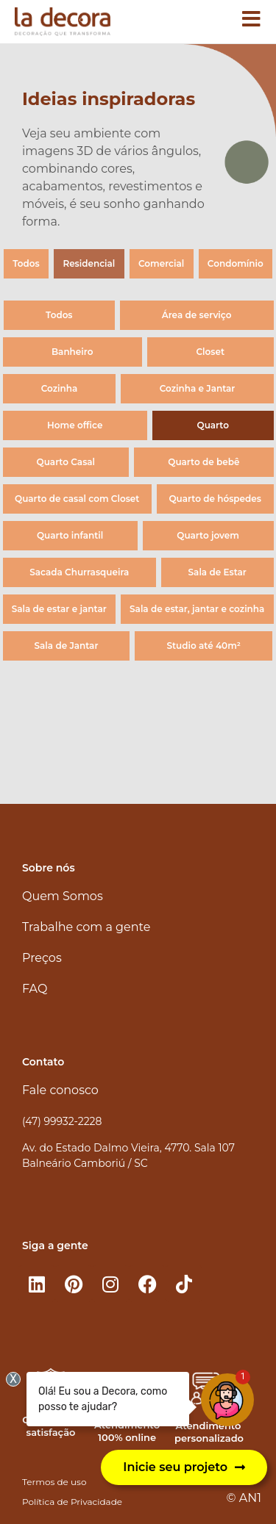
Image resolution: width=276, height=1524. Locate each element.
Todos (26, 263)
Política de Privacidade (72, 1501)
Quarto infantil (70, 535)
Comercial (161, 263)
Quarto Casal (66, 461)
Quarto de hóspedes (215, 498)
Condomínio (235, 263)
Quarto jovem (208, 535)
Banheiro (72, 351)
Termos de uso (54, 1481)
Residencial (89, 263)
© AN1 (244, 1498)
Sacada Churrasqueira (79, 572)
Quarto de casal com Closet (77, 498)
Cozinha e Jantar (198, 388)
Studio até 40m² (203, 645)
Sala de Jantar (67, 645)
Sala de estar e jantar (59, 608)
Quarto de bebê (203, 461)
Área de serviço (197, 314)
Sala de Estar (217, 572)
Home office (74, 425)
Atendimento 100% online (127, 1431)
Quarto (213, 425)
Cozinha (59, 388)
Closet (210, 351)
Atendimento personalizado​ (209, 1432)
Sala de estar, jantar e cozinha (197, 608)
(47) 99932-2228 (62, 1121)
